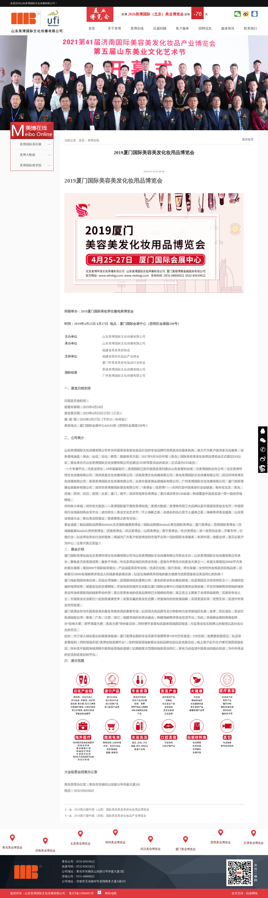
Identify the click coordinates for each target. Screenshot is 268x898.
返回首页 (248, 139)
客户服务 (182, 28)
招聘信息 (205, 28)
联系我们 (250, 28)
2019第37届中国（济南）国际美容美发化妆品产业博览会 (110, 815)
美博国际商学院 (30, 165)
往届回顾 (159, 28)
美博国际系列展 (30, 144)
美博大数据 (27, 154)
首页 (91, 28)
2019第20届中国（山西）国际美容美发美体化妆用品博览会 (111, 809)
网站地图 (110, 893)
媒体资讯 (227, 28)
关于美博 (114, 28)
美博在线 (137, 28)
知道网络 (252, 893)
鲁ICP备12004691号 (81, 893)
